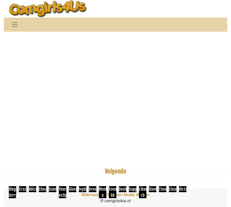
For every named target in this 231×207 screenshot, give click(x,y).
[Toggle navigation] (15, 25)
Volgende (115, 171)
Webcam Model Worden (128, 194)
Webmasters (93, 194)
